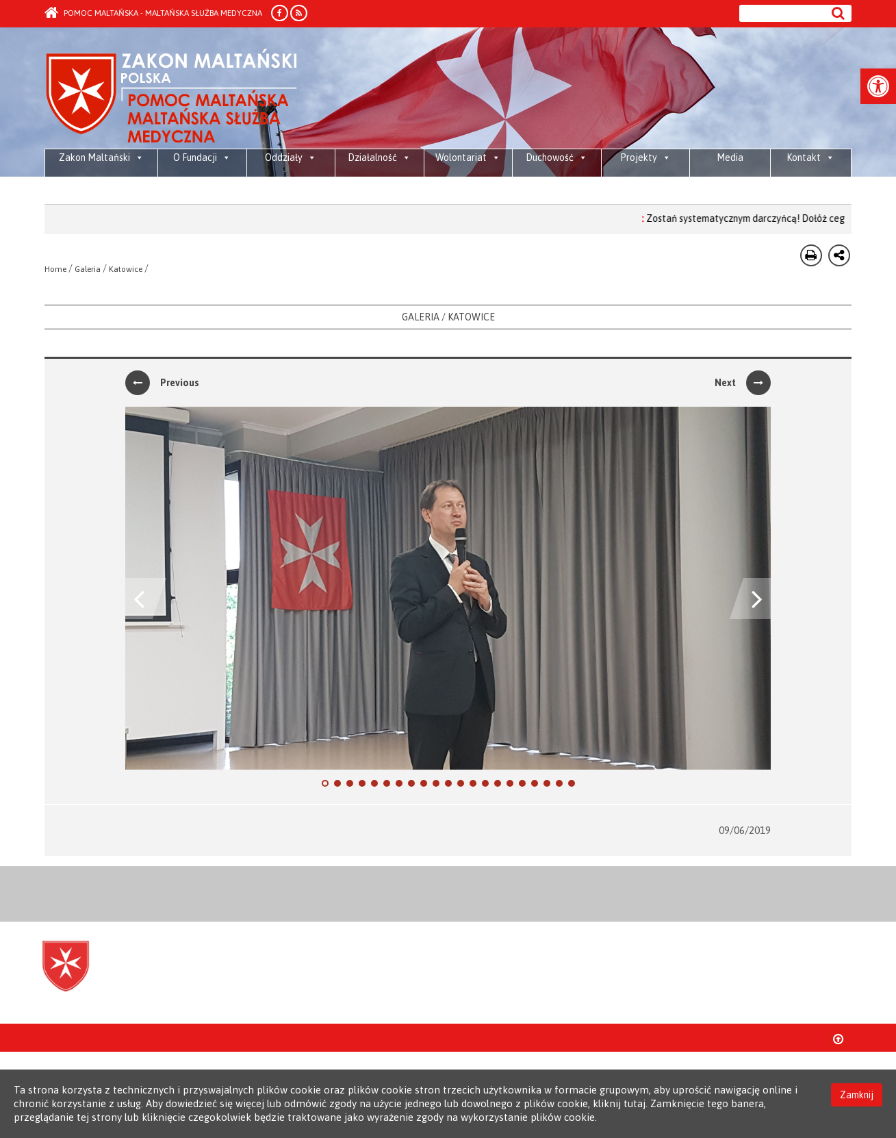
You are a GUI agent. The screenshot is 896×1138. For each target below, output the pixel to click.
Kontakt (810, 157)
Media (730, 157)
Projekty (645, 157)
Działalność (379, 157)
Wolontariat (467, 157)
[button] (878, 86)
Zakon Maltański (101, 157)
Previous (162, 382)
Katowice (125, 269)
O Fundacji (202, 157)
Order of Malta (172, 96)
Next (743, 382)
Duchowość (556, 157)
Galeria (88, 269)
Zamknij (856, 1094)
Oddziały (290, 157)
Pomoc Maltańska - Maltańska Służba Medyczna (153, 13)
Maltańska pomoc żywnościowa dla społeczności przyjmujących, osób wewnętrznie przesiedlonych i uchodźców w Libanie (101, 191)
